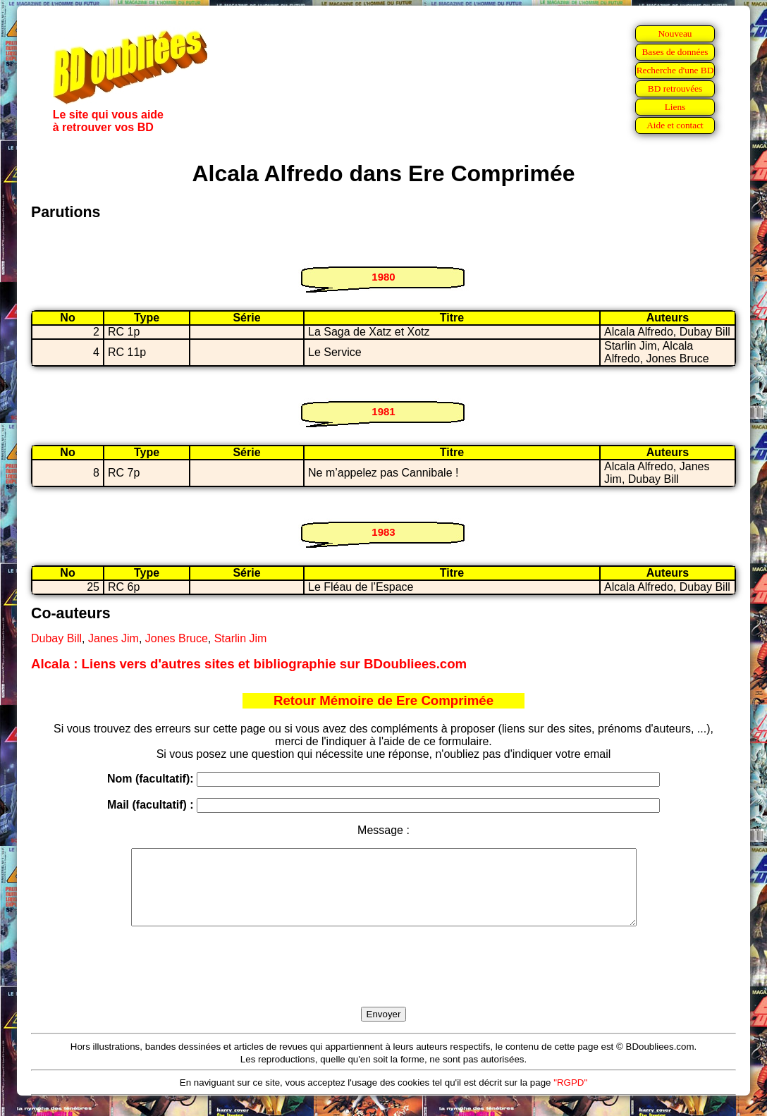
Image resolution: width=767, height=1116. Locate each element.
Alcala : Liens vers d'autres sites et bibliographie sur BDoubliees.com (249, 663)
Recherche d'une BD (675, 70)
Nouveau (675, 33)
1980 (383, 277)
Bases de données (675, 52)
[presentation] (383, 982)
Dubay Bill (56, 638)
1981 (383, 411)
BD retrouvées (675, 88)
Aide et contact (675, 125)
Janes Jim (113, 638)
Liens (675, 107)
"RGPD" (570, 1097)
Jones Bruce (176, 638)
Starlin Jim (240, 638)
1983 (383, 532)
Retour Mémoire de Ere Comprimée (383, 700)
